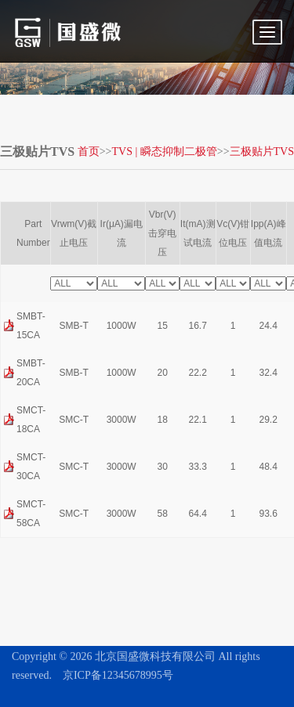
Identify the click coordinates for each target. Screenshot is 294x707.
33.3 (198, 466)
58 (163, 513)
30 (163, 466)
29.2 (269, 419)
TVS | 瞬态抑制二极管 (163, 151)
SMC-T (74, 419)
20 (163, 372)
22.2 (198, 372)
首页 (89, 151)
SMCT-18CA (30, 420)
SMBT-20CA (30, 373)
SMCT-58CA (30, 513)
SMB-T (74, 325)
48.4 (269, 466)
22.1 (198, 419)
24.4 (269, 325)
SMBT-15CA (30, 326)
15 (163, 325)
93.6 (269, 513)
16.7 (198, 325)
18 (163, 419)
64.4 (198, 513)
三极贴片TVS (262, 151)
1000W (121, 325)
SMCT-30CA (30, 467)
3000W (121, 419)
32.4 (269, 372)
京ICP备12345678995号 (112, 666)
